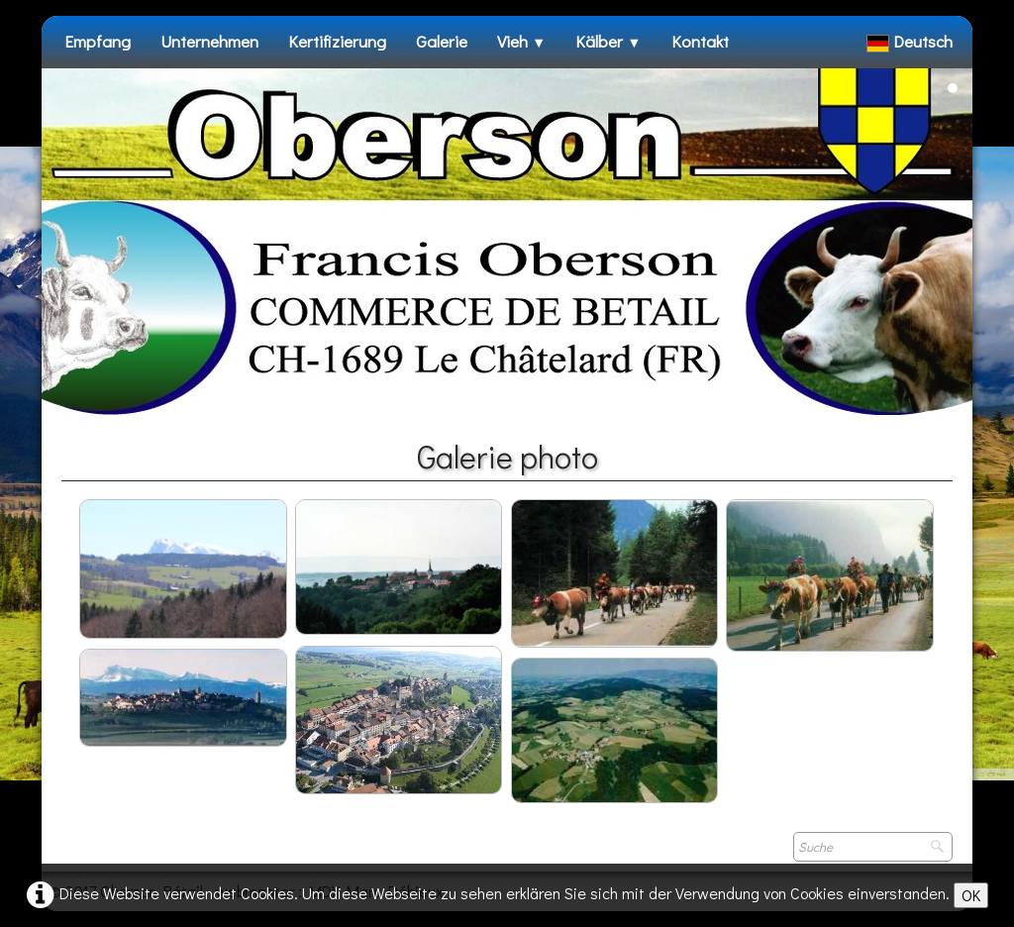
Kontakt (700, 41)
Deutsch (911, 41)
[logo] (64, 78)
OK (971, 894)
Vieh (521, 41)
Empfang (97, 41)
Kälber (608, 41)
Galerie (441, 41)
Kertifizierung (337, 41)
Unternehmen (209, 41)
